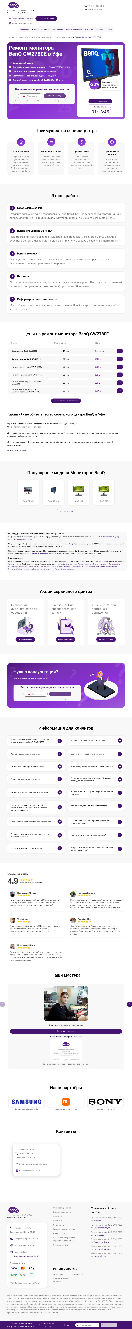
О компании (24, 29)
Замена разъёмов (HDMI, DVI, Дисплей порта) (37, 566)
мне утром (93, 9)
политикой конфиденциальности (59, 101)
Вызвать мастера (65, 1031)
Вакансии (89, 29)
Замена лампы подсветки (43, 569)
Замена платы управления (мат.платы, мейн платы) (78, 566)
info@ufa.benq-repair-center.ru (31, 1164)
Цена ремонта (57, 29)
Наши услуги (59, 1233)
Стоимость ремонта (62, 1208)
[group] (26, 1103)
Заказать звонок (45, 18)
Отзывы (109, 29)
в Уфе (30, 10)
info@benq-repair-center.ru (24, 1238)
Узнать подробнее (24, 639)
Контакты (99, 29)
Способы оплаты (60, 1245)
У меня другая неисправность (66, 401)
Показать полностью (17, 450)
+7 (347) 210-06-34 (97, 6)
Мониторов (58, 1274)
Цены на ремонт (100, 101)
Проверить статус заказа (21, 18)
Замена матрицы (70, 564)
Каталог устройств (41, 29)
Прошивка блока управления (20, 569)
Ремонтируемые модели (64, 1229)
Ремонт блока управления (65, 569)
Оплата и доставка (74, 29)
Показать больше (66, 511)
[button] (129, 1004)
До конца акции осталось (47, 1325)
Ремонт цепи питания (108, 566)
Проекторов (77, 1274)
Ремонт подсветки (100, 564)
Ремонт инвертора (85, 564)
